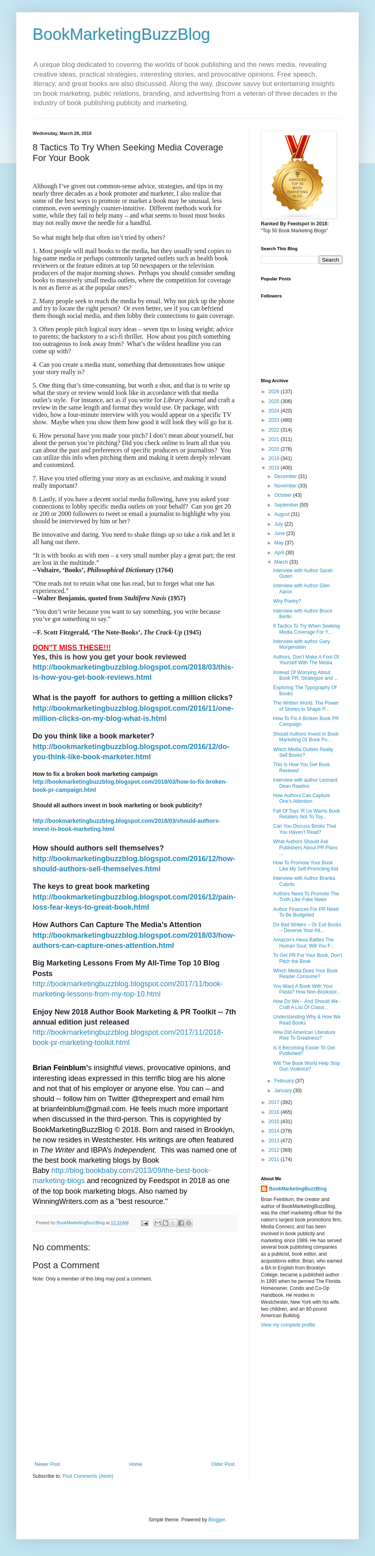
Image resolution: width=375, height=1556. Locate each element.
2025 (275, 401)
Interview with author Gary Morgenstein (301, 644)
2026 (275, 392)
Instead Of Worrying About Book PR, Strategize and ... (305, 675)
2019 (275, 458)
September (287, 505)
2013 (275, 1141)
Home (135, 1464)
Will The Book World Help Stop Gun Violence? (306, 1066)
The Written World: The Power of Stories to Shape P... (306, 706)
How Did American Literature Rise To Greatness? (304, 1035)
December (286, 476)
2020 (275, 449)
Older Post (222, 1464)
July (279, 524)
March (281, 562)
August (282, 514)
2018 (275, 468)
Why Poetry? (287, 601)
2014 (275, 1131)
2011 (275, 1159)
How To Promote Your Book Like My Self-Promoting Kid (305, 865)
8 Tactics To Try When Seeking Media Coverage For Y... (306, 629)
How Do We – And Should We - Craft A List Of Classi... (307, 1004)
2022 (275, 430)
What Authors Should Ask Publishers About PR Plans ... (305, 847)
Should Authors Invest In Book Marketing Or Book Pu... (306, 737)
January (283, 1090)
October (283, 495)
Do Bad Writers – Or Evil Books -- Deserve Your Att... (307, 927)
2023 (275, 420)
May (279, 543)
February (284, 1081)
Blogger (216, 1520)
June (280, 533)
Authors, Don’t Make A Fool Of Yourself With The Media (306, 660)
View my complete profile (288, 1325)
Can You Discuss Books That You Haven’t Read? (304, 829)
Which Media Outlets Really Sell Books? (303, 752)
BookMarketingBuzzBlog (121, 34)
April (279, 552)
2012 (275, 1150)
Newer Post (47, 1464)
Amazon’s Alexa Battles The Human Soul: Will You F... (303, 942)
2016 (275, 1112)
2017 (275, 1102)
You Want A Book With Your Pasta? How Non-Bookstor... (307, 989)
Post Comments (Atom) (87, 1476)
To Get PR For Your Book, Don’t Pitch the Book (307, 958)
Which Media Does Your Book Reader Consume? (305, 973)
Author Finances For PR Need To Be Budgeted (306, 912)
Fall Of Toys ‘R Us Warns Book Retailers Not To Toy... (306, 814)
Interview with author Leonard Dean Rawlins (305, 783)
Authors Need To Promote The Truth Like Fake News (306, 896)
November (286, 486)
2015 (275, 1121)
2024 (275, 411)
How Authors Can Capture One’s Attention (301, 798)
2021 (275, 439)
